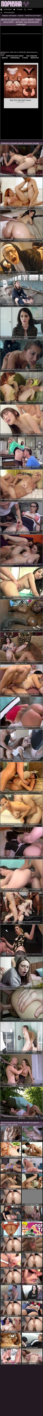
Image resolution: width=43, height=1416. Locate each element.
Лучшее (19, 9)
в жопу (25, 58)
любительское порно (14, 56)
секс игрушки (31, 56)
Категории (8, 9)
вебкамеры (15, 58)
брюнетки (35, 58)
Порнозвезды (9, 12)
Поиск (29, 9)
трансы (5, 58)
